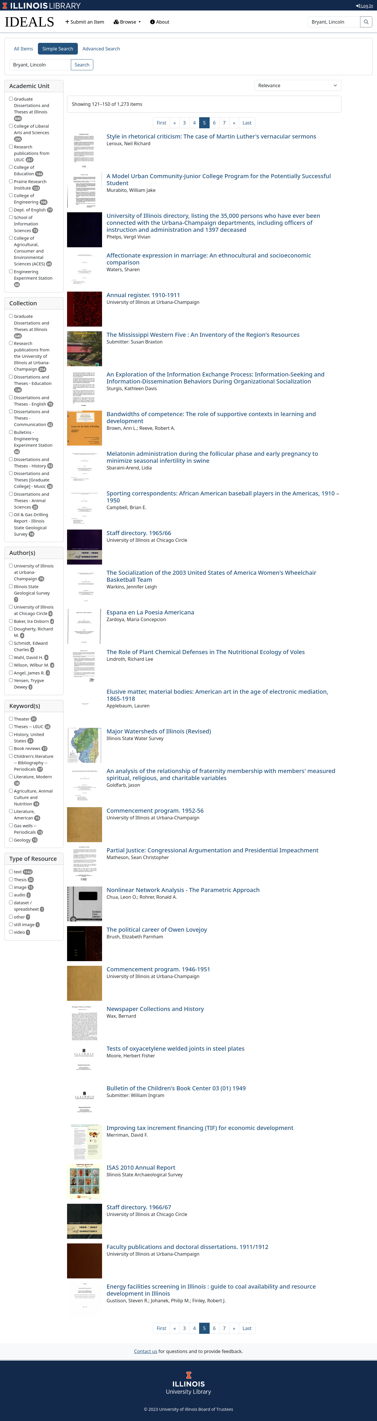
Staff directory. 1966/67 (139, 1207)
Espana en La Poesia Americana (150, 612)
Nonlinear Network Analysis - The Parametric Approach (183, 890)
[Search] (334, 21)
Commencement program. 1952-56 (155, 810)
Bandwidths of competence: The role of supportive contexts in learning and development (211, 417)
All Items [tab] (23, 48)
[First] (161, 122)
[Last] (247, 122)
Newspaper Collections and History (155, 1009)
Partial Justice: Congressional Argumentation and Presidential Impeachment (213, 850)
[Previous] (175, 122)
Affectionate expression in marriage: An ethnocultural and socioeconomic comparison (209, 258)
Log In (364, 5)
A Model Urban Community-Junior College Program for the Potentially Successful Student (219, 179)
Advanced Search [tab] (101, 48)
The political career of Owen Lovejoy (157, 929)
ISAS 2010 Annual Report (141, 1167)
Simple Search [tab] (58, 48)
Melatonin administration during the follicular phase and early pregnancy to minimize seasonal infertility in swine (212, 457)
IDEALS (30, 21)
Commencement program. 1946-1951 (159, 969)
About (159, 22)
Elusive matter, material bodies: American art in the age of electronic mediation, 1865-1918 (217, 695)
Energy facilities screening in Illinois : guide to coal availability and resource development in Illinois (211, 1289)
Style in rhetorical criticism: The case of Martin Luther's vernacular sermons (211, 136)
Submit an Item (84, 22)
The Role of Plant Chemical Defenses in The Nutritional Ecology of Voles (206, 652)
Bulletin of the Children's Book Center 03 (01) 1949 (176, 1088)
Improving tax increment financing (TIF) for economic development (200, 1128)
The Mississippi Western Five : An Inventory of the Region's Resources (203, 335)
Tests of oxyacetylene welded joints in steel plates (176, 1048)
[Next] (234, 122)
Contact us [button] (145, 1351)
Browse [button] (126, 22)
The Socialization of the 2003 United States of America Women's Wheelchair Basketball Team (211, 576)
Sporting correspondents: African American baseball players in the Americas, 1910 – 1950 (223, 496)
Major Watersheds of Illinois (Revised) (159, 731)
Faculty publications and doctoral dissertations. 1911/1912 (188, 1247)
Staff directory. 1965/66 (139, 533)
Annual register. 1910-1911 (143, 295)
